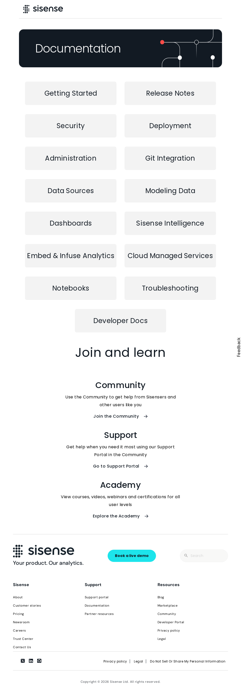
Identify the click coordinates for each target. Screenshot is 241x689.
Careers (19, 630)
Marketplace (168, 605)
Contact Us (22, 647)
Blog (161, 597)
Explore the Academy (120, 516)
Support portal (97, 597)
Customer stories (27, 605)
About (18, 597)
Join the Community (120, 416)
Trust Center (23, 639)
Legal (162, 639)
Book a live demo (132, 555)
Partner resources (99, 614)
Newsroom (21, 622)
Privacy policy (169, 630)
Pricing (18, 614)
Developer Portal (171, 622)
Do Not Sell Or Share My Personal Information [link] (187, 661)
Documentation (97, 605)
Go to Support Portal (120, 466)
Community (167, 614)
